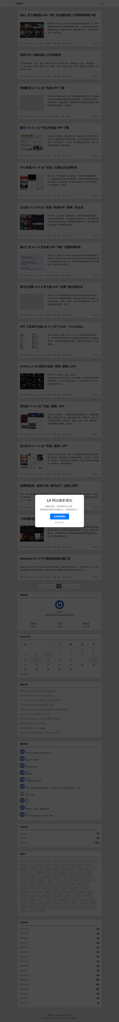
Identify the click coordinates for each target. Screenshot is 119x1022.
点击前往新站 (59, 516)
